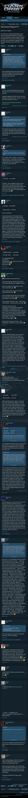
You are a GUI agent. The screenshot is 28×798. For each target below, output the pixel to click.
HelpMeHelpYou (9, 423)
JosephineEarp (9, 80)
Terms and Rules (19, 794)
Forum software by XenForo (5, 795)
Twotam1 (8, 755)
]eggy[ (7, 644)
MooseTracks (9, 620)
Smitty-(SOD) (18, 195)
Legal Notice (22, 792)
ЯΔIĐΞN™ (4, 140)
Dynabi (7, 667)
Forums (9, 17)
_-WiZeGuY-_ (9, 145)
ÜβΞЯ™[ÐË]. (9, 329)
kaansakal (8, 246)
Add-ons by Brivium (4, 796)
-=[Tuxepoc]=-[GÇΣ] (5, 366)
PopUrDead (8, 85)
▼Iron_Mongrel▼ (5, 195)
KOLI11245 (4, 533)
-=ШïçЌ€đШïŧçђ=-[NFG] (6, 639)
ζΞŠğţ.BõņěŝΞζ (11, 195)
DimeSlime (8, 173)
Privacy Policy (25, 794)
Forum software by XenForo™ (16, 795)
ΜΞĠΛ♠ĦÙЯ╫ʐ (9, 273)
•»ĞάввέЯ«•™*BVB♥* (11, 372)
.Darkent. (8, 389)
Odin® (3, 80)
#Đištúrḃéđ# (19, 366)
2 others (24, 366)
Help (26, 792)
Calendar (16, 17)
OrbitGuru (8, 49)
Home (3, 17)
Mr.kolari (8, 268)
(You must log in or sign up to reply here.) (19, 784)
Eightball (3, 268)
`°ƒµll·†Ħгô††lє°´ (13, 241)
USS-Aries (8, 497)
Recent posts (4, 20)
